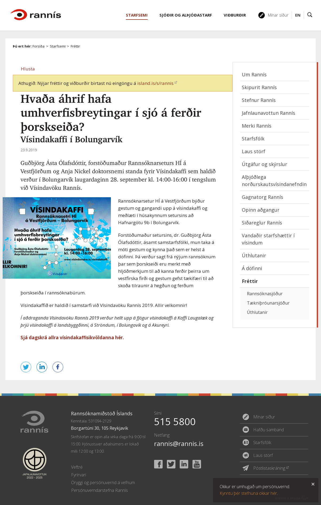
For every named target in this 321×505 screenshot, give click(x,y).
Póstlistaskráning (269, 468)
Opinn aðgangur (260, 210)
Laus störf (253, 151)
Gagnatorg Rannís (262, 197)
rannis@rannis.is (178, 443)
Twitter (171, 464)
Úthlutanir (254, 255)
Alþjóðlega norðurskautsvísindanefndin (274, 180)
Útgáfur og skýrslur (264, 164)
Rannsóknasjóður (265, 294)
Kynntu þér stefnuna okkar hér (248, 493)
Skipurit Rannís (259, 87)
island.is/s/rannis (155, 83)
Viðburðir (235, 15)
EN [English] (297, 15)
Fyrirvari (78, 475)
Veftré (77, 467)
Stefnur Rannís (259, 100)
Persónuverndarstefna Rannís (99, 490)
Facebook (158, 464)
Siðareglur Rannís (262, 222)
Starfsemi (58, 46)
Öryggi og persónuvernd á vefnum (103, 483)
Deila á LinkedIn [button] (42, 367)
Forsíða (39, 46)
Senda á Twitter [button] (26, 367)
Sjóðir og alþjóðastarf (185, 15)
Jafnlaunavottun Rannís (268, 113)
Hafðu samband (268, 430)
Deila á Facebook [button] (58, 367)
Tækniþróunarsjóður (268, 303)
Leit (310, 15)
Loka (313, 483)
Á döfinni (252, 268)
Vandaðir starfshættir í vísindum (268, 239)
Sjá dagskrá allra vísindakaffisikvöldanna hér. (73, 337)
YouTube (196, 464)
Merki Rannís (256, 126)
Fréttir (75, 46)
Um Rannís (254, 74)
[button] (28, 69)
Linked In (184, 464)
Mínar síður (278, 15)
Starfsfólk (253, 138)
